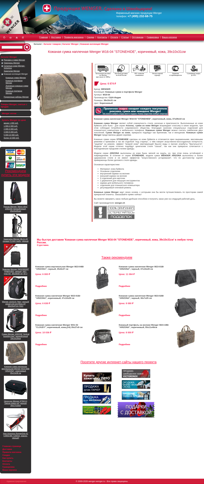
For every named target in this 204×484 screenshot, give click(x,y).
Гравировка (153, 37)
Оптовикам (137, 37)
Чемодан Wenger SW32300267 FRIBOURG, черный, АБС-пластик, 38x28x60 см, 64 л (15, 271)
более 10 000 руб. (11, 138)
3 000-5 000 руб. (11, 132)
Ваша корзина (169, 37)
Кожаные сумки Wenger (16, 78)
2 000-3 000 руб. (11, 129)
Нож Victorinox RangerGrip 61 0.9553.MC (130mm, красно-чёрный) (15, 436)
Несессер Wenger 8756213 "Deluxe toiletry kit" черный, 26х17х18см (15, 403)
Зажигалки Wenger (12, 71)
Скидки (90, 37)
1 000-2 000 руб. (11, 126)
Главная (43, 37)
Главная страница (11, 446)
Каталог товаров (52, 44)
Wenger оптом (9, 113)
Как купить (7, 458)
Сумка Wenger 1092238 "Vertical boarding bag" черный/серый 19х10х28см (15, 336)
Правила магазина (74, 37)
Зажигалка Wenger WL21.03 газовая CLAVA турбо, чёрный (15, 240)
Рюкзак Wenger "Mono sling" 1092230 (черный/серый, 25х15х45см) (16, 209)
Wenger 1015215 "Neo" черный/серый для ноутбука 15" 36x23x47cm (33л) (15, 304)
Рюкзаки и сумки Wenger (14, 60)
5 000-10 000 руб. (11, 135)
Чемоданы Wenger (12, 63)
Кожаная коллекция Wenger (16, 74)
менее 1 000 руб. (11, 123)
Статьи (125, 37)
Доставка (56, 37)
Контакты (102, 37)
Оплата (114, 37)
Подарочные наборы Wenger (16, 97)
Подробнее (41, 286)
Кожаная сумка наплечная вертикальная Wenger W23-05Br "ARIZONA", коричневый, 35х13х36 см (15, 370)
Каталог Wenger (70, 44)
